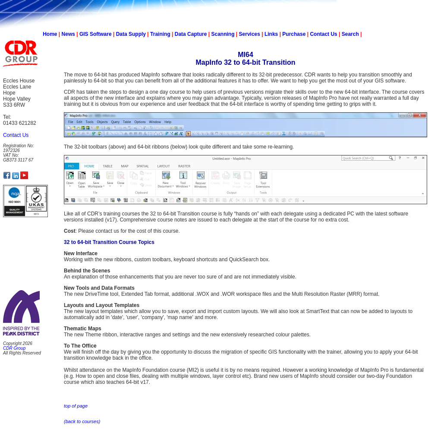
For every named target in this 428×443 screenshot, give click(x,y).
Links (271, 34)
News (68, 34)
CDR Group (14, 348)
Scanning (222, 34)
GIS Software (95, 34)
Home (50, 34)
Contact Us (323, 34)
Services (249, 34)
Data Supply (131, 34)
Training (160, 34)
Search (350, 34)
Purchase (293, 34)
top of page (76, 405)
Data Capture (191, 34)
